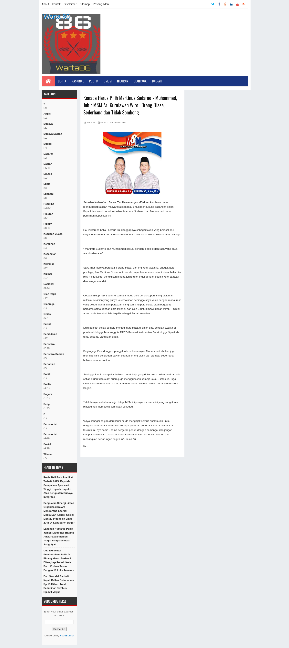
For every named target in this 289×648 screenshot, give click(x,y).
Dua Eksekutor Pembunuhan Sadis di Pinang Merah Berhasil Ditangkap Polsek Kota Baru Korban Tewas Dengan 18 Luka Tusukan (59, 560)
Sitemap (85, 4)
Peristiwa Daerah (54, 354)
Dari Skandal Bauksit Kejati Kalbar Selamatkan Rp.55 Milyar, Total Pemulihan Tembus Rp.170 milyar (59, 584)
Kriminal (49, 263)
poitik (47, 374)
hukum (48, 223)
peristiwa (49, 344)
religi (47, 404)
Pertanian (49, 364)
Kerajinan (49, 243)
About (45, 4)
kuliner (48, 273)
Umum (108, 81)
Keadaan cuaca (53, 233)
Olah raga (50, 293)
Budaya (48, 123)
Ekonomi (49, 193)
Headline (49, 203)
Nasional (78, 81)
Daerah (157, 81)
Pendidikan (50, 334)
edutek (48, 173)
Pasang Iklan (101, 4)
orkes (47, 314)
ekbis (47, 183)
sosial (47, 444)
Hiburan (122, 81)
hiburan (48, 213)
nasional (49, 283)
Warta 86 (56, 16)
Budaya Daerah (53, 133)
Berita (62, 81)
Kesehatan (50, 253)
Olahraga (140, 81)
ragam (48, 394)
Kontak (56, 4)
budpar (48, 143)
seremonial (50, 434)
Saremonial (50, 424)
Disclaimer (70, 4)
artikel (47, 113)
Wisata (48, 454)
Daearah (49, 153)
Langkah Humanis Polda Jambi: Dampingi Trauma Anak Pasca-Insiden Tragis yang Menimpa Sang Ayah (59, 536)
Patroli (47, 324)
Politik (93, 81)
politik (47, 384)
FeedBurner (67, 635)
